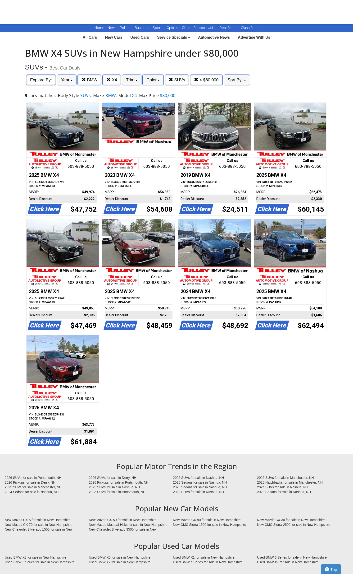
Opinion (173, 28)
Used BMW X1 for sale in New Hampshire (204, 557)
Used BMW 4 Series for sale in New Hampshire (208, 562)
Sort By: (237, 80)
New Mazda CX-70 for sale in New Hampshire (38, 525)
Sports (158, 28)
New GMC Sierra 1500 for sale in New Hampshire (209, 525)
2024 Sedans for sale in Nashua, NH (32, 492)
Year (66, 80)
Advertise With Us (254, 37)
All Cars (90, 37)
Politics (125, 28)
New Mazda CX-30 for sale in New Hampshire (291, 520)
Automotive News (214, 37)
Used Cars (139, 37)
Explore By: (41, 80)
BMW (89, 79)
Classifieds (249, 28)
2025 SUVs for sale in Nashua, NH (114, 487)
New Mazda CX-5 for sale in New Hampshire (38, 520)
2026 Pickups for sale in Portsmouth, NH (119, 482)
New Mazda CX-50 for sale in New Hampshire (123, 520)
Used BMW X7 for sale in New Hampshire (119, 562)
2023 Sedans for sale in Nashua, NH (284, 492)
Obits (186, 28)
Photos (200, 28)
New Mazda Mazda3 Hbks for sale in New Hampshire (128, 525)
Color (153, 80)
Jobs (212, 28)
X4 (111, 79)
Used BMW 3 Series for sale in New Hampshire (292, 557)
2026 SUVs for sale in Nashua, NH (198, 478)
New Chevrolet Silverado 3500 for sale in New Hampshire (123, 529)
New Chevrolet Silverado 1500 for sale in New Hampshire (38, 529)
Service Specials (173, 37)
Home (99, 28)
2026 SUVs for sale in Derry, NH (112, 478)
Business (142, 28)
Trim (131, 80)
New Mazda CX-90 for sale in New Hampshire (207, 520)
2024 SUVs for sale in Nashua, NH (282, 487)
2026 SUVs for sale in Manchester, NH (285, 478)
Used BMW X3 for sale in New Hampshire (35, 557)
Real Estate (229, 28)
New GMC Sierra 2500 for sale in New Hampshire (293, 525)
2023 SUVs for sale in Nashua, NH (198, 492)
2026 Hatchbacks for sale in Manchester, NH (290, 482)
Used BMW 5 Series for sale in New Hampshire (39, 562)
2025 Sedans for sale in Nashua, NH (200, 487)
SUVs (177, 79)
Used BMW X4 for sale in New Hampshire (288, 562)
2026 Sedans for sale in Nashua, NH (200, 482)
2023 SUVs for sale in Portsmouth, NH (117, 492)
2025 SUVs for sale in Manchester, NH (33, 487)
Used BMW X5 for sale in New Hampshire (119, 557)
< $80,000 (206, 79)
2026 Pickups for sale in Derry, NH (30, 482)
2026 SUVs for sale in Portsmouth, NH (33, 478)
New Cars (113, 37)
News (112, 28)
